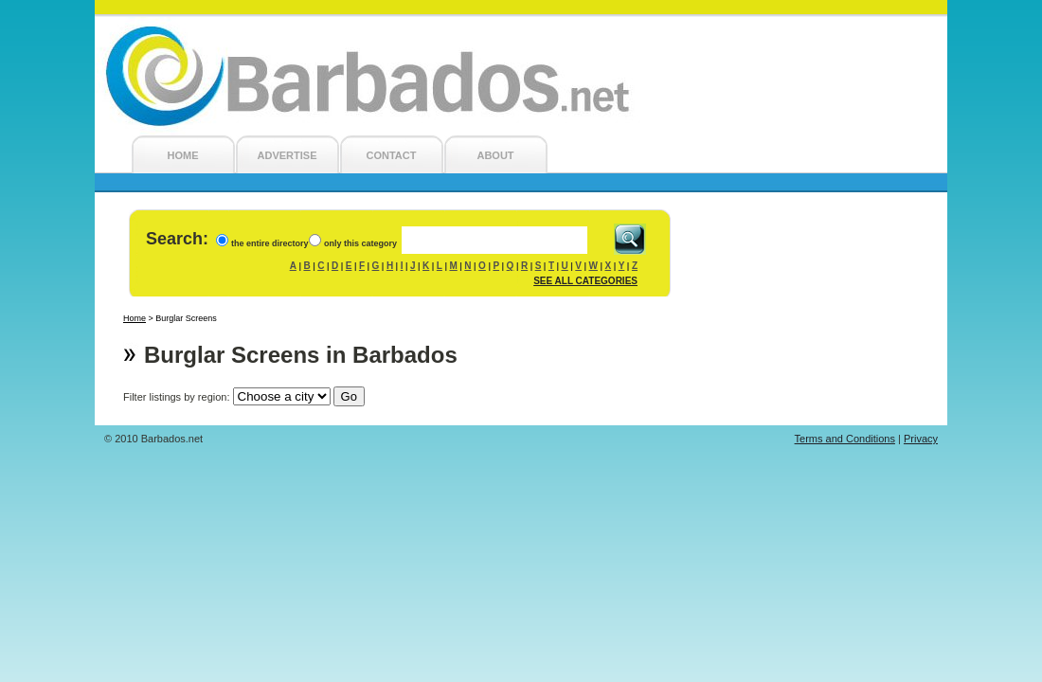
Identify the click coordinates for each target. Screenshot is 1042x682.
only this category (360, 243)
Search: (177, 238)
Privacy (921, 438)
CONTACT (392, 155)
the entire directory (270, 243)
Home (134, 318)
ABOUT (494, 155)
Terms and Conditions (845, 438)
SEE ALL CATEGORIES (585, 281)
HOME (183, 155)
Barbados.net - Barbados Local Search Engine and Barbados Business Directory (521, 76)
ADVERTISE (287, 155)
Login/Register (902, 25)
